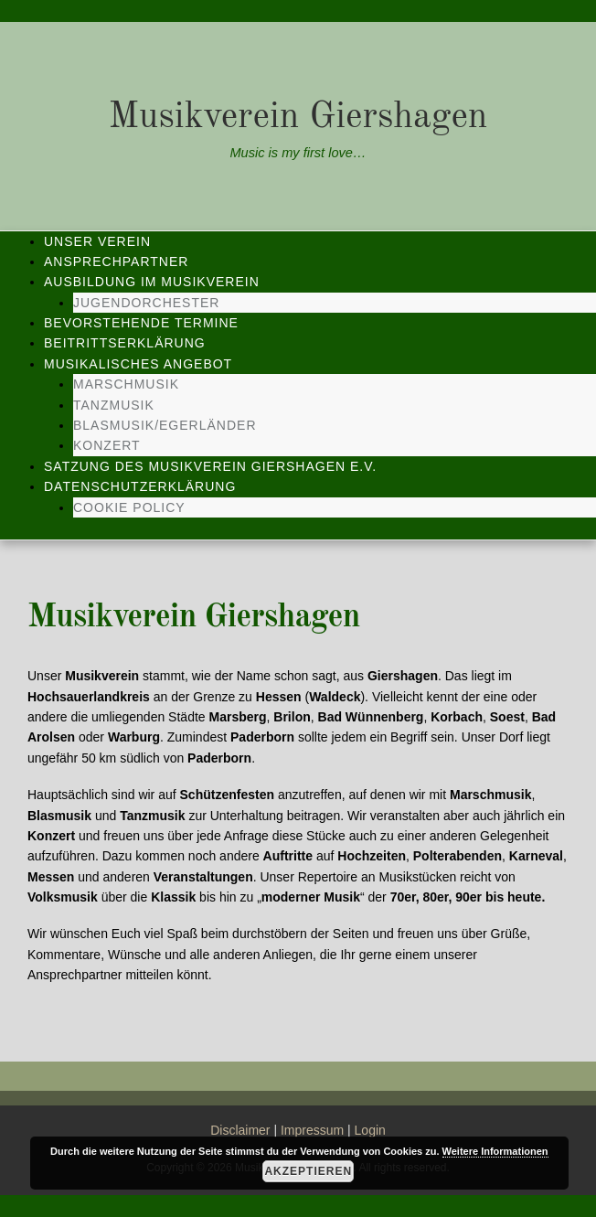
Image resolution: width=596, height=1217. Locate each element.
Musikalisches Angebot (138, 364)
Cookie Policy (129, 507)
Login (370, 1130)
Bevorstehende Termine (141, 322)
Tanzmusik (113, 405)
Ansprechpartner (116, 261)
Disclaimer (240, 1130)
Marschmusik (126, 384)
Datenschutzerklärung (140, 486)
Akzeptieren (308, 1171)
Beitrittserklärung (125, 343)
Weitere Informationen (495, 1151)
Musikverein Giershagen (298, 118)
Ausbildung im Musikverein (152, 281)
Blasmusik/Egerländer (165, 425)
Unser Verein (97, 241)
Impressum (312, 1130)
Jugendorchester (146, 302)
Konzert (107, 445)
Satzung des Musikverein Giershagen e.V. (210, 466)
